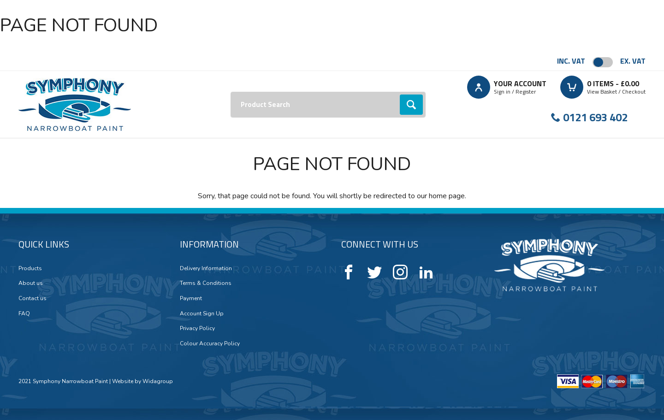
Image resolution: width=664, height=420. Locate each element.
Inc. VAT (571, 60)
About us (30, 283)
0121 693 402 (595, 117)
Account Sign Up (202, 313)
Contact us (32, 298)
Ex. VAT (633, 60)
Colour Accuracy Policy (210, 343)
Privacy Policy (197, 328)
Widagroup (157, 381)
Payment (191, 298)
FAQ (24, 313)
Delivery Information (206, 268)
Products (30, 268)
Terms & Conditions (205, 283)
